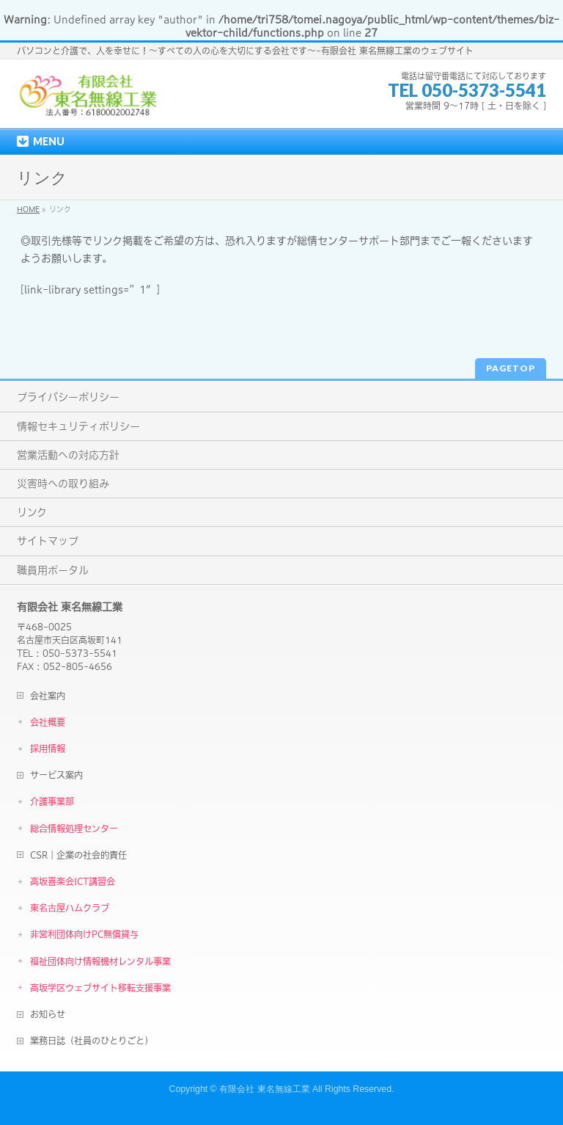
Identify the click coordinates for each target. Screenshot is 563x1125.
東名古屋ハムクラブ (69, 907)
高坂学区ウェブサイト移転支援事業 (100, 987)
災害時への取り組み (63, 483)
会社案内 (47, 695)
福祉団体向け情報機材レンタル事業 (100, 961)
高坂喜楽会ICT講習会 (72, 881)
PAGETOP (510, 368)
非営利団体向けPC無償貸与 (84, 934)
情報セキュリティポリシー (78, 426)
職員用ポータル (53, 570)
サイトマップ (47, 541)
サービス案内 (56, 775)
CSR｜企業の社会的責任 (78, 855)
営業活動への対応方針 (68, 455)
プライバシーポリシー (68, 397)
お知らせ (47, 1014)
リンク (32, 512)
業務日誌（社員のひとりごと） (91, 1040)
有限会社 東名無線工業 (264, 1089)
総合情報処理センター (74, 828)
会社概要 (47, 722)
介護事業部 (52, 801)
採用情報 (47, 748)
